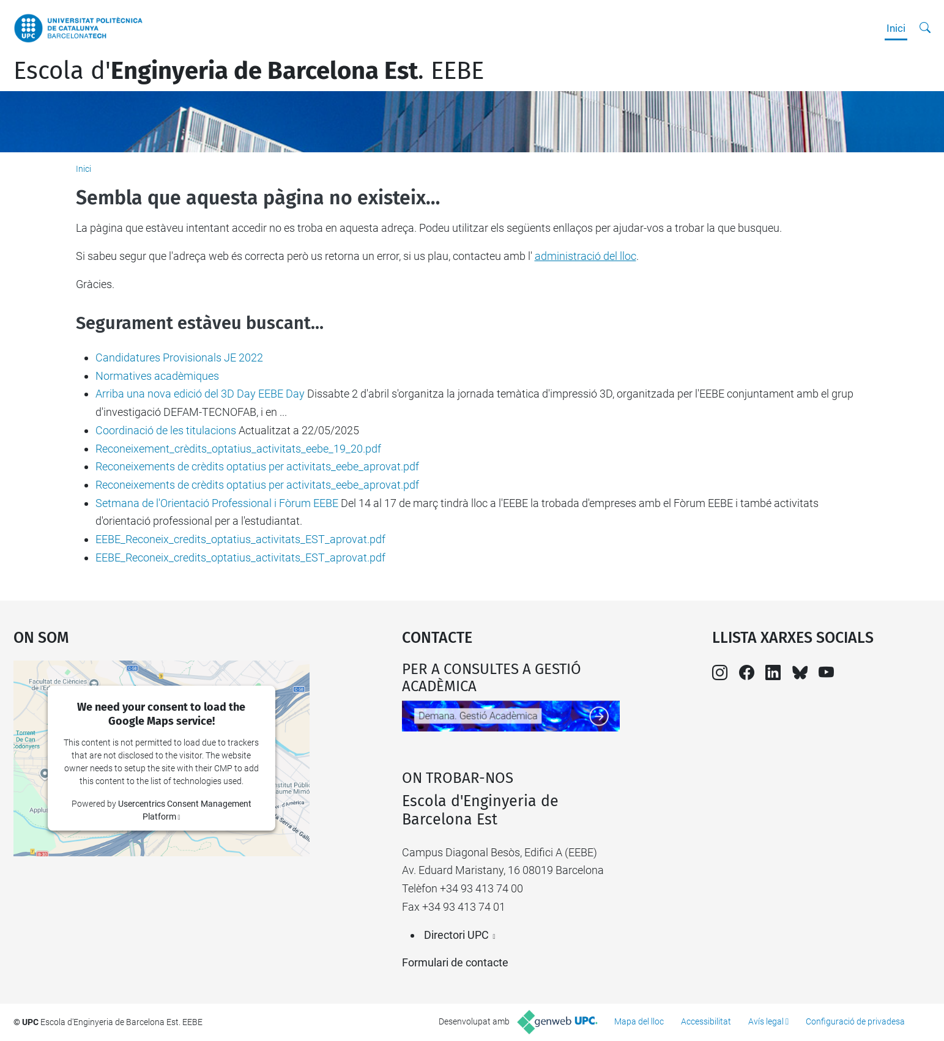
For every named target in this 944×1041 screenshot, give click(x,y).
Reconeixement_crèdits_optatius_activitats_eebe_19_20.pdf (238, 448)
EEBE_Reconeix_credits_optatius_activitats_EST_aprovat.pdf (240, 539)
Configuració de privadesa (855, 1021)
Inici (895, 28)
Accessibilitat (706, 1021)
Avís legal (766, 1021)
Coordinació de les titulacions (165, 430)
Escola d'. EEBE (248, 71)
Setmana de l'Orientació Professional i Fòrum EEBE (216, 503)
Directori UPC (456, 934)
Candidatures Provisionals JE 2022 (179, 357)
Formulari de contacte (455, 962)
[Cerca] (925, 28)
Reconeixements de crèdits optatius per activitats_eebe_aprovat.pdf (257, 466)
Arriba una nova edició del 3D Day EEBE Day (200, 393)
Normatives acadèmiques (157, 375)
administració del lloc (585, 256)
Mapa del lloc (639, 1021)
